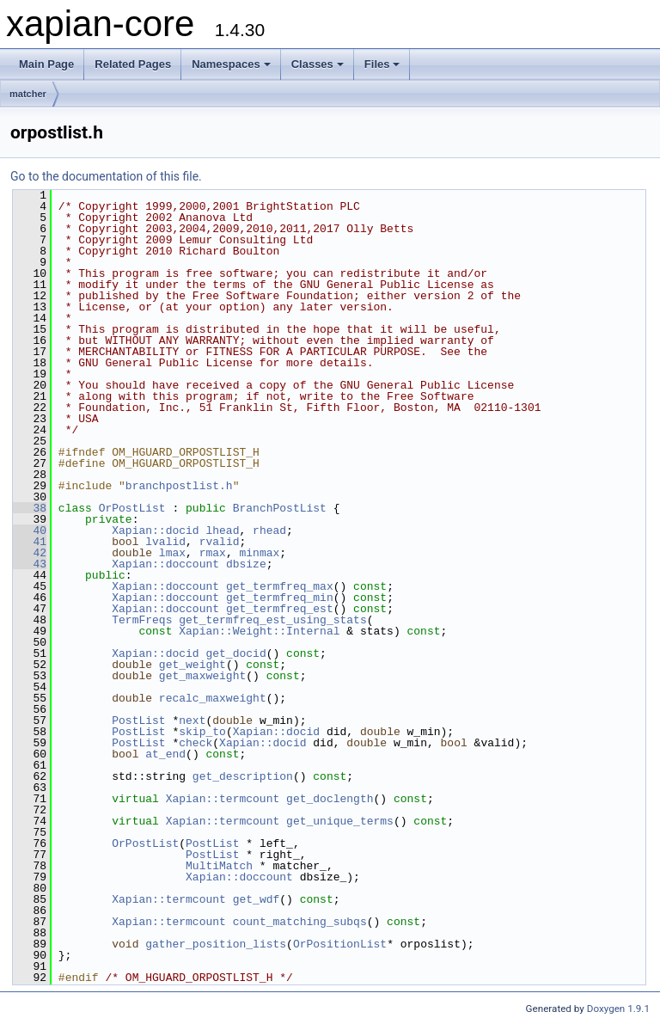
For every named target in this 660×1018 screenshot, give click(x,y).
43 (29, 564)
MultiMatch (219, 866)
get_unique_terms (340, 821)
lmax (172, 553)
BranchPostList (280, 508)
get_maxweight (202, 676)
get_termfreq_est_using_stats (272, 620)
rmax (212, 553)
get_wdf (256, 899)
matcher (27, 94)
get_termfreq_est (279, 608)
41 (29, 541)
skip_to (202, 731)
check (195, 743)
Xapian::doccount (165, 564)
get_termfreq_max (279, 586)
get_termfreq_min (279, 597)
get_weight (192, 664)
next (192, 720)
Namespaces (231, 64)
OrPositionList (340, 944)
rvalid (219, 541)
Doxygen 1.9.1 (618, 1009)
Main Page (46, 64)
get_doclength (329, 798)
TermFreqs (142, 620)
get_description (242, 776)
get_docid (235, 653)
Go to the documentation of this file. (106, 176)
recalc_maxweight (212, 698)
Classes (317, 64)
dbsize (246, 564)
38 (29, 508)
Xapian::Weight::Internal (259, 631)
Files (382, 64)
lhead (222, 530)
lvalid (165, 541)
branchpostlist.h (179, 486)
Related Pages (133, 64)
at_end (165, 754)
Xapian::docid (155, 530)
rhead (269, 530)
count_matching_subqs (300, 921)
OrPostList (132, 508)
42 (29, 553)
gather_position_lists (215, 944)
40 (29, 530)
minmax (259, 553)
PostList (138, 720)
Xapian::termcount (223, 798)
